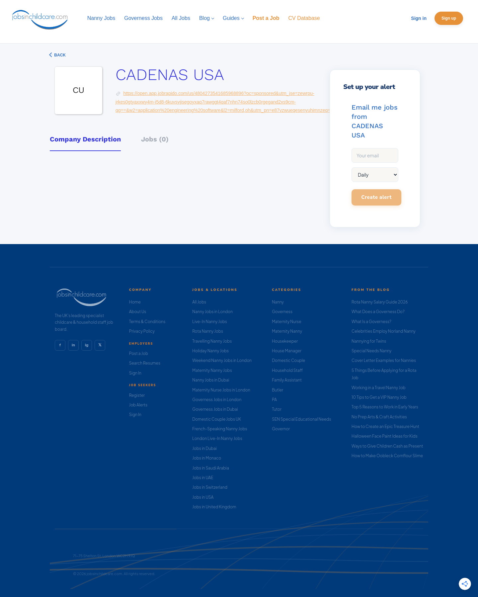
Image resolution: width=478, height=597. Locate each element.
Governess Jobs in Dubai (215, 409)
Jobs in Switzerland (209, 487)
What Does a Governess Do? (378, 311)
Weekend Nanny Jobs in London (222, 360)
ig (86, 345)
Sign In (135, 373)
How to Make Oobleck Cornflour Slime (387, 455)
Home (135, 301)
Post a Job (138, 353)
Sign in (419, 18)
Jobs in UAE (202, 477)
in (73, 345)
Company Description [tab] (85, 139)
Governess (282, 311)
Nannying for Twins (369, 341)
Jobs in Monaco (206, 458)
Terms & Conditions (147, 321)
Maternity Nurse (286, 321)
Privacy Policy (142, 331)
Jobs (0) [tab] (155, 139)
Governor (281, 428)
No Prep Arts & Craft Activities (379, 416)
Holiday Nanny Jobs (210, 350)
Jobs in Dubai (204, 448)
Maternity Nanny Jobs (212, 370)
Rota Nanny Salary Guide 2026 (380, 301)
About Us (137, 311)
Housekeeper (285, 341)
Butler (277, 389)
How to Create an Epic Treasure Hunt (385, 426)
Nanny (278, 301)
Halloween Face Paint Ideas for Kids (385, 436)
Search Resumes (144, 363)
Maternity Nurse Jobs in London (221, 389)
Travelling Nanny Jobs (212, 341)
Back (59, 55)
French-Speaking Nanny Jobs (219, 428)
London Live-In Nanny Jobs (217, 438)
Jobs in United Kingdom (214, 506)
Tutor (276, 409)
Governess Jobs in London (216, 399)
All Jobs (199, 301)
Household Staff (287, 370)
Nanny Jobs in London (212, 311)
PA (274, 399)
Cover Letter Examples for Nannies (384, 360)
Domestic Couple (288, 360)
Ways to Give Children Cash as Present (387, 446)
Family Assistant (287, 380)
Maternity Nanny (287, 331)
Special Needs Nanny (371, 350)
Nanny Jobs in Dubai (210, 380)
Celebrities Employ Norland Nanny (384, 331)
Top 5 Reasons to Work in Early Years (385, 406)
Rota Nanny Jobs (207, 331)
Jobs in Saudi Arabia (210, 468)
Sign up (448, 18)
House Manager (286, 350)
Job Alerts (138, 404)
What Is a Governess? (371, 321)
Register (137, 395)
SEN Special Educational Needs (301, 419)
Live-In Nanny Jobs (209, 321)
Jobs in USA (202, 497)
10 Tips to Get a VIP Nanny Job (379, 397)
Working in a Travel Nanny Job (379, 387)
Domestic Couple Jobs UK (216, 419)
